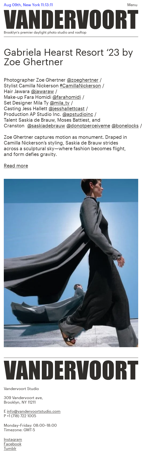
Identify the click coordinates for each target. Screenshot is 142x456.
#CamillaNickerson (80, 85)
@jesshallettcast (67, 108)
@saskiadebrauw (46, 125)
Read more (16, 165)
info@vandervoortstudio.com (34, 411)
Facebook (12, 443)
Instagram (13, 439)
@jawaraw (42, 91)
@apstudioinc (77, 114)
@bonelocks (125, 125)
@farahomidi (66, 97)
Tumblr (10, 448)
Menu (132, 4)
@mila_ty (60, 102)
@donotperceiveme (88, 125)
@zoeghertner (83, 80)
